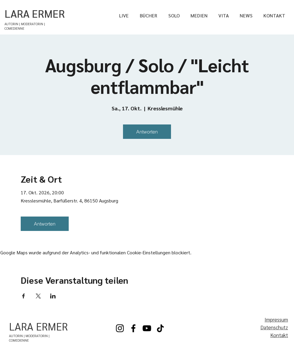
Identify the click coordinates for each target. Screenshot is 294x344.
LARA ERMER (34, 13)
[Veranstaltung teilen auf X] (38, 296)
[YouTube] (147, 328)
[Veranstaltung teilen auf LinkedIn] (53, 296)
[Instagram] (120, 328)
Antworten (147, 132)
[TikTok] (160, 328)
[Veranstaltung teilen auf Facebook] (23, 296)
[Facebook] (133, 328)
